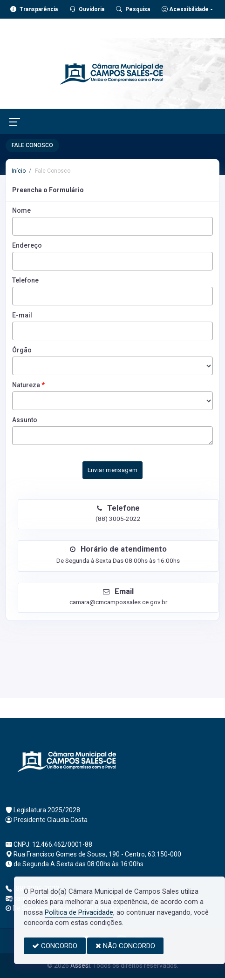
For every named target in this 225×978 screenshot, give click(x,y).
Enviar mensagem (113, 469)
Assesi (80, 965)
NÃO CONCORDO (125, 946)
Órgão (22, 350)
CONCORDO (54, 946)
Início (19, 171)
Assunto (24, 420)
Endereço (27, 245)
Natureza (28, 385)
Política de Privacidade (79, 912)
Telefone (25, 280)
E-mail (22, 315)
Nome (21, 210)
